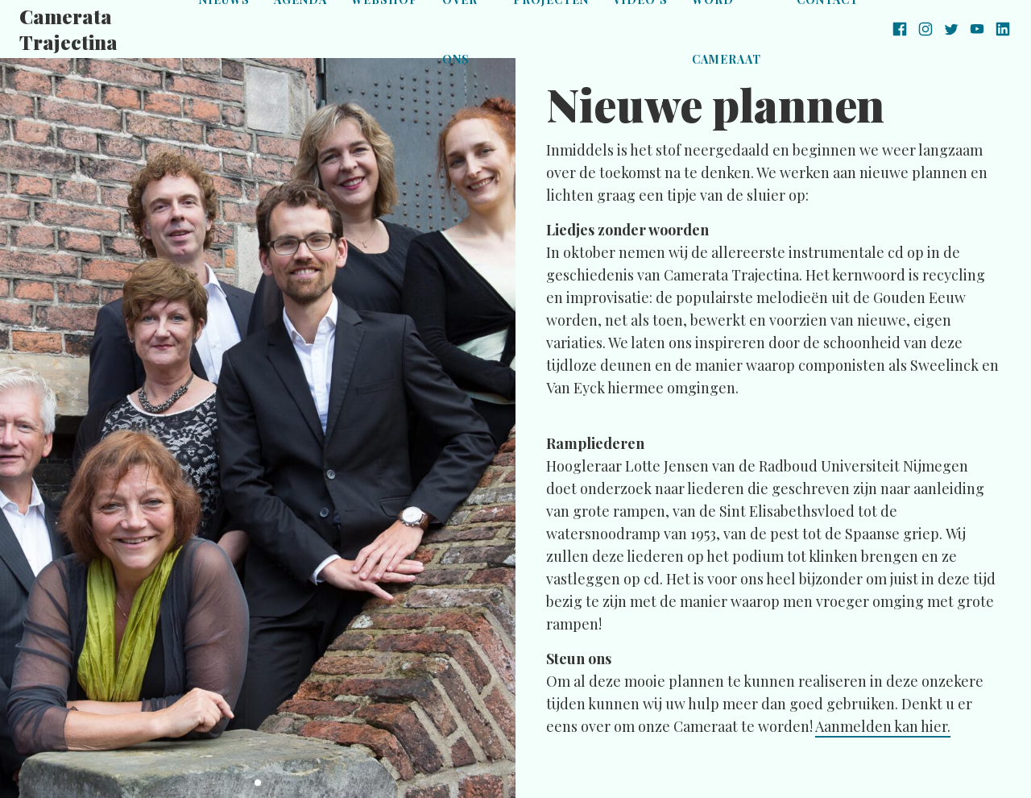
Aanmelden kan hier (881, 726)
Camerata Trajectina (68, 29)
